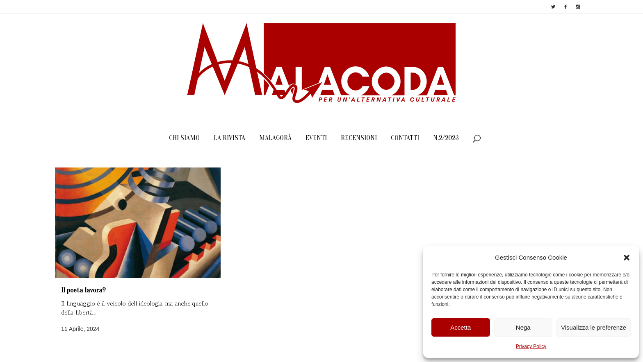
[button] (626, 257)
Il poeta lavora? (83, 290)
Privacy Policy (531, 346)
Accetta (460, 327)
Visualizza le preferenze (593, 327)
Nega (523, 327)
